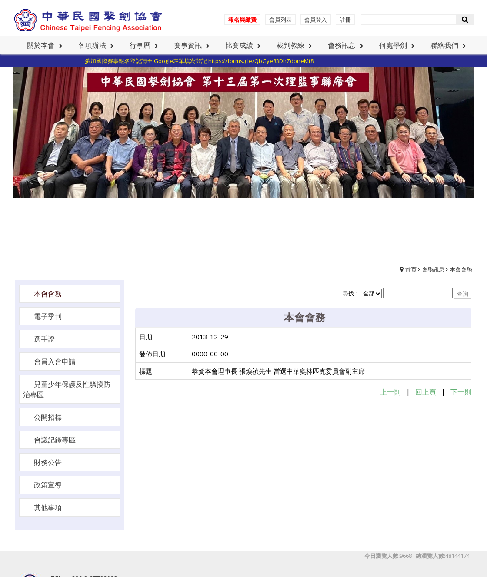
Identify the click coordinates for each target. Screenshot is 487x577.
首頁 (411, 269)
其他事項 (48, 507)
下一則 (460, 392)
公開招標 (48, 417)
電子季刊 (48, 316)
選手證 (44, 339)
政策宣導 (48, 485)
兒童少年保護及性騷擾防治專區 (66, 389)
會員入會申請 (55, 361)
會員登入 (315, 19)
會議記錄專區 (55, 439)
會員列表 (280, 19)
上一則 (390, 392)
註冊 (345, 19)
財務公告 (48, 462)
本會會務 (461, 269)
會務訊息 (433, 269)
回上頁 (425, 392)
